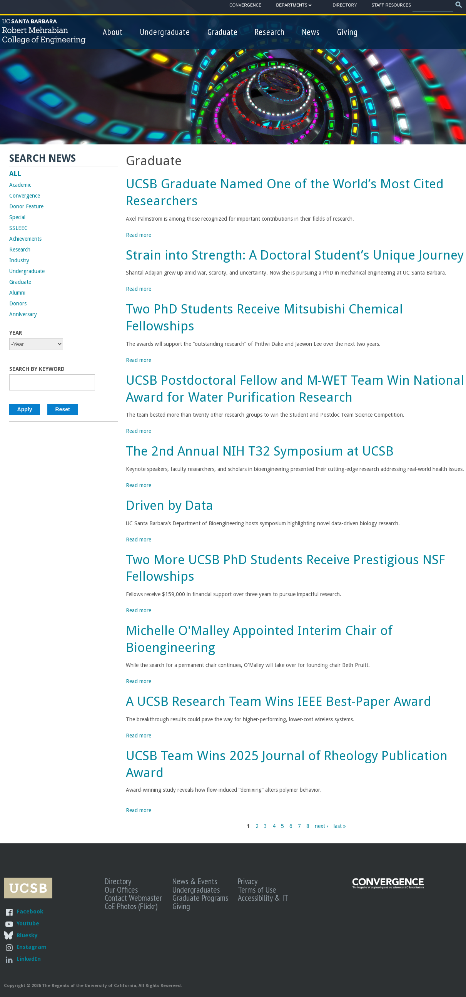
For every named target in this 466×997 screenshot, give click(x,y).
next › (321, 826)
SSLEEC (18, 228)
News (311, 31)
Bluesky (27, 935)
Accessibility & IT (263, 897)
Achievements (25, 239)
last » (340, 826)
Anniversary (23, 314)
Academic (20, 185)
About (113, 31)
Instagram (32, 946)
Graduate (222, 31)
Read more (138, 235)
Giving (347, 31)
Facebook (30, 911)
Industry (19, 260)
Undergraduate (165, 31)
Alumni (17, 293)
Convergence (245, 5)
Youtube (28, 923)
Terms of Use (257, 889)
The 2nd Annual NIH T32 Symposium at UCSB (260, 451)
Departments (291, 6)
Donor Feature (26, 206)
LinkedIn (29, 958)
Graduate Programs (200, 897)
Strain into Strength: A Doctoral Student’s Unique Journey (295, 255)
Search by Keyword (37, 369)
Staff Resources (391, 5)
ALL (15, 174)
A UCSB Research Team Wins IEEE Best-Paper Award (278, 701)
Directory (345, 5)
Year (15, 333)
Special (17, 217)
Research (270, 31)
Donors (18, 303)
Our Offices (121, 889)
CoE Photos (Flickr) (131, 906)
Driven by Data (169, 505)
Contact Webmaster (133, 897)
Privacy (247, 881)
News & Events (194, 881)
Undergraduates (196, 889)
